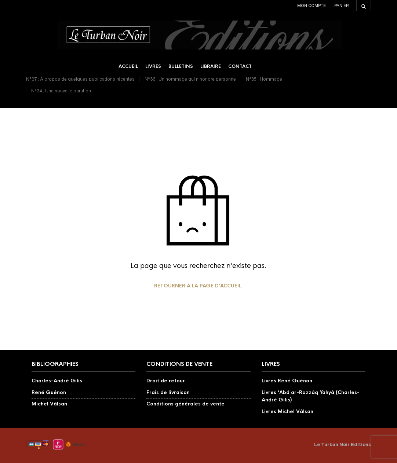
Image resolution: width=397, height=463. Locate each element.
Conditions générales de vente (185, 404)
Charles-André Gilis (57, 381)
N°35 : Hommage (264, 79)
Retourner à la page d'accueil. (198, 286)
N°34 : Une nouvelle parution (61, 90)
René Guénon (49, 392)
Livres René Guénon (287, 381)
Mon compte (311, 5)
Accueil (128, 66)
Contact (240, 66)
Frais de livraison (168, 392)
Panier (341, 5)
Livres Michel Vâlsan (287, 411)
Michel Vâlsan (49, 404)
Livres (153, 66)
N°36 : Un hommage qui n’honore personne (190, 79)
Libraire (210, 66)
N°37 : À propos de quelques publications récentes (80, 79)
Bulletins (180, 66)
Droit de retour (165, 381)
